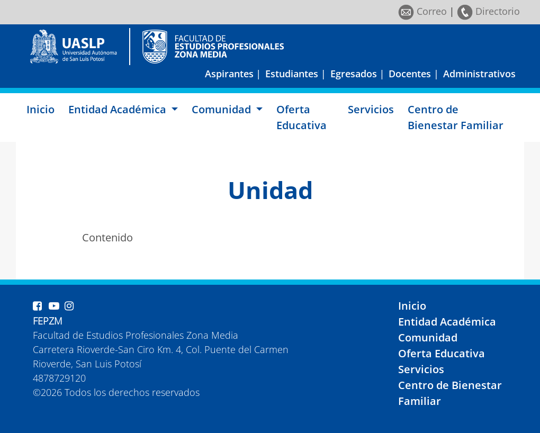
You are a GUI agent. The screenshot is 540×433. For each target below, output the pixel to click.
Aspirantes (229, 73)
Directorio (488, 11)
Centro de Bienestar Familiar (455, 117)
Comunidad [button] (223, 109)
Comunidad (427, 337)
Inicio (40, 109)
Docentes (410, 73)
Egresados (353, 73)
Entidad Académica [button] (118, 109)
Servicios (371, 109)
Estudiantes (291, 73)
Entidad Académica (447, 321)
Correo (422, 11)
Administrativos (479, 73)
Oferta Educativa (301, 117)
